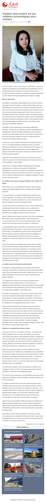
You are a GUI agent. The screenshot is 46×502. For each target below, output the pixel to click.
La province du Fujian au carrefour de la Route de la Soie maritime (33, 446)
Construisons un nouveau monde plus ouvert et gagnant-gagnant (32, 460)
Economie (14, 9)
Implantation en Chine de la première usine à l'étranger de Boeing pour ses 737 (12, 446)
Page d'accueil (6, 9)
